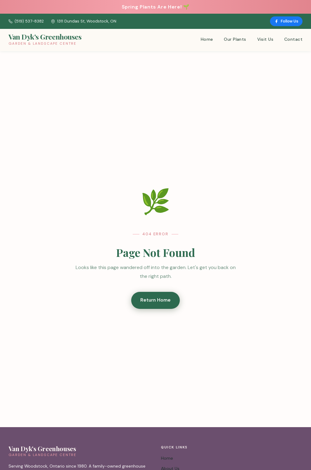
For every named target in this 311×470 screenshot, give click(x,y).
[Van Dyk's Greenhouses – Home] (45, 40)
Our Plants (235, 39)
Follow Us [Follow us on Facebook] (286, 21)
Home (207, 39)
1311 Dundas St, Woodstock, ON (83, 21)
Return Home (155, 300)
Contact (293, 39)
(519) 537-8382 (26, 21)
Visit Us (265, 39)
